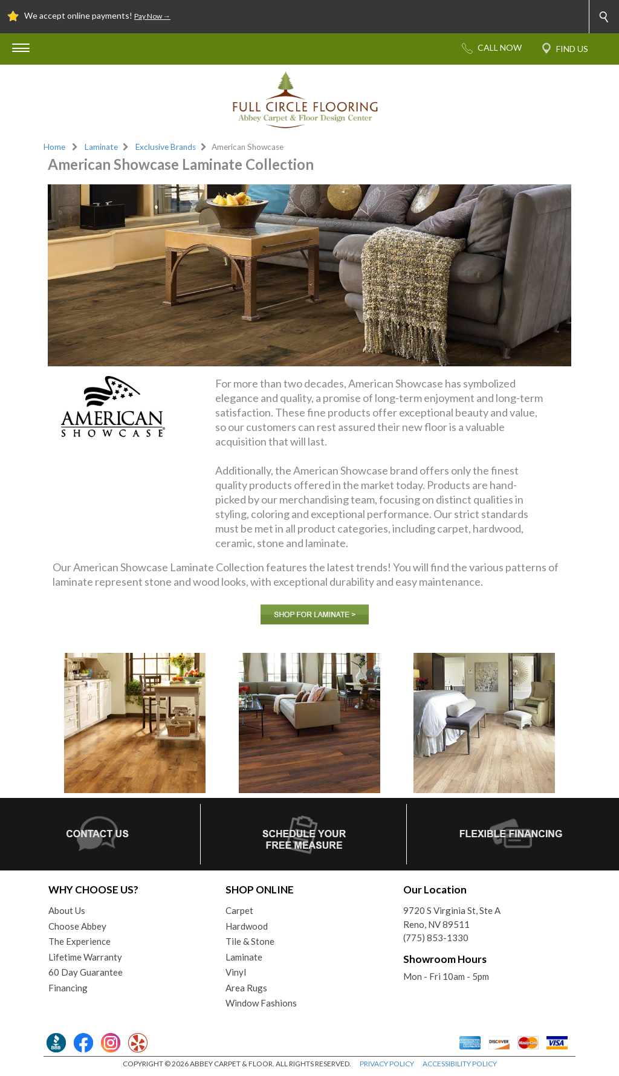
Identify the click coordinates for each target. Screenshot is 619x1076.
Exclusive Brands (165, 147)
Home (54, 147)
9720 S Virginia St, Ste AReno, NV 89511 (452, 917)
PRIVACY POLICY (387, 1063)
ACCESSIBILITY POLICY (460, 1063)
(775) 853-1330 (435, 937)
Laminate (101, 147)
